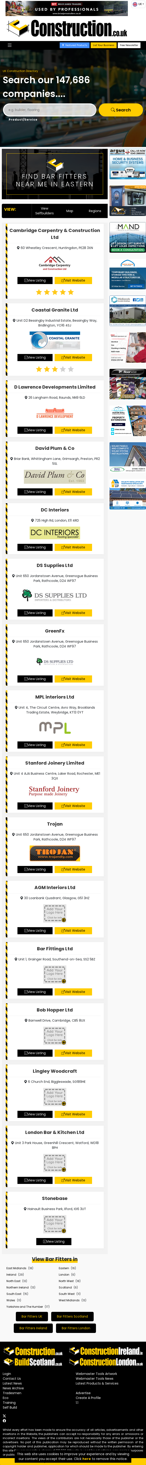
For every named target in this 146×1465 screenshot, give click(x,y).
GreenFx (55, 631)
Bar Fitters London (76, 1328)
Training (9, 1402)
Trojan (55, 824)
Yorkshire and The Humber (24, 1307)
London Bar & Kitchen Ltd (54, 1132)
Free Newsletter (129, 45)
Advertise (83, 1393)
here (86, 1459)
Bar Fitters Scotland (72, 1316)
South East (13, 1294)
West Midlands (69, 1300)
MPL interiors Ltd (54, 697)
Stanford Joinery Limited (54, 763)
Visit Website (73, 280)
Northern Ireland (17, 1287)
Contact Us (12, 1378)
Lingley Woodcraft (55, 1071)
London (64, 1275)
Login (7, 1373)
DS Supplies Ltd (55, 565)
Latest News (12, 1383)
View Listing (35, 280)
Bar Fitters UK (32, 1316)
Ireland (11, 1275)
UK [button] (137, 4)
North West (66, 1281)
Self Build (10, 1407)
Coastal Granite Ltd (54, 310)
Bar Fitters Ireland (33, 1328)
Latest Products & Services (97, 1383)
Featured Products (74, 45)
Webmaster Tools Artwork (96, 1373)
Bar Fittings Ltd (55, 948)
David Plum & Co (54, 448)
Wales (10, 1300)
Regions (95, 211)
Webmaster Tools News (94, 1378)
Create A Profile (88, 1398)
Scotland (65, 1287)
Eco (5, 1398)
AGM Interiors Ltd (54, 887)
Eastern (64, 1268)
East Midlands (16, 1268)
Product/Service (23, 120)
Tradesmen (12, 1393)
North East (13, 1281)
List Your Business (103, 45)
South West (67, 1294)
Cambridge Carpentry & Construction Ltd (54, 233)
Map (69, 211)
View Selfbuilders (44, 211)
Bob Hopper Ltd (55, 1010)
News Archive (13, 1388)
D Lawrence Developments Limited (54, 387)
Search (121, 110)
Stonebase (54, 1198)
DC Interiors (55, 510)
